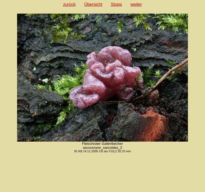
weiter (136, 4)
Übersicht (93, 4)
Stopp (116, 4)
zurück (69, 4)
